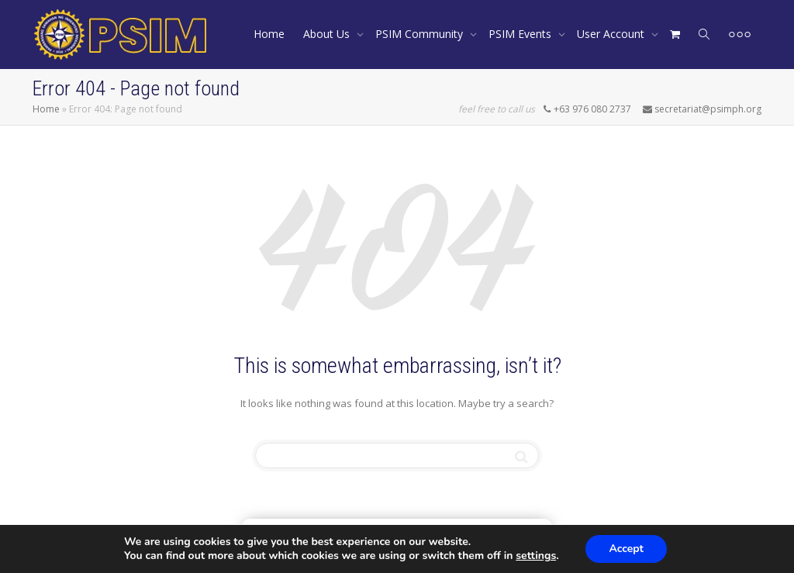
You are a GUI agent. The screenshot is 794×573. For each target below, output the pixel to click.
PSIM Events (521, 33)
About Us (328, 33)
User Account (612, 33)
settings (536, 556)
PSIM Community (420, 33)
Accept (626, 548)
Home (269, 33)
